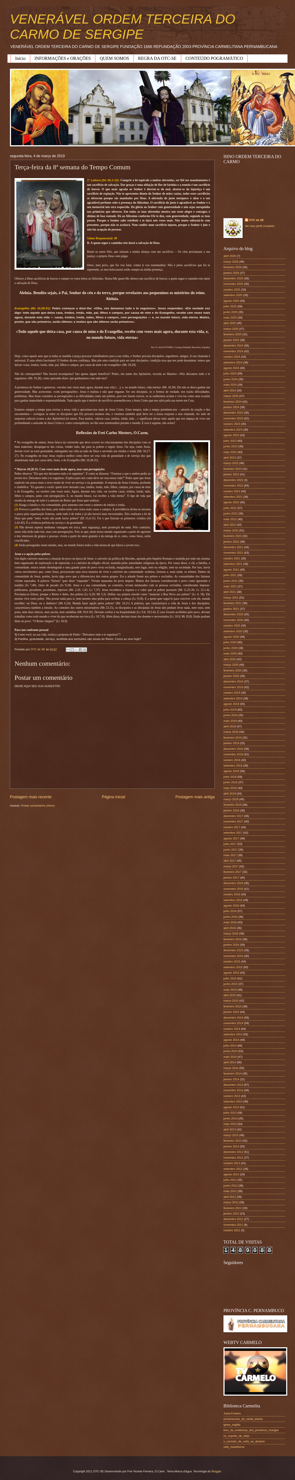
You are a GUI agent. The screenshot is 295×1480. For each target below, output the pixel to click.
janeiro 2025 (231, 340)
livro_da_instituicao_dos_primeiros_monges (250, 1430)
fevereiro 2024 (232, 401)
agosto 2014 (231, 1039)
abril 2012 (229, 1196)
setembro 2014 (232, 1034)
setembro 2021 (232, 564)
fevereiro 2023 (232, 468)
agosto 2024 (231, 368)
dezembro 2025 (233, 278)
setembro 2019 (232, 698)
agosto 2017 (231, 838)
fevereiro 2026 (232, 267)
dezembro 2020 (233, 614)
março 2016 (230, 933)
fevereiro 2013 (232, 1140)
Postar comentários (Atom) (38, 805)
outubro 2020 (231, 625)
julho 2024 (229, 373)
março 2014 (230, 1068)
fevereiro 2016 (232, 939)
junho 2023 (230, 446)
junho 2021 (230, 580)
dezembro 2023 (233, 412)
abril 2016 (229, 928)
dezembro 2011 (233, 1219)
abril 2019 (229, 726)
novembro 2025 (233, 284)
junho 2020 (230, 648)
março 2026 (230, 261)
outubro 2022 (231, 491)
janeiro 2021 (231, 608)
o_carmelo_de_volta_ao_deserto (244, 1441)
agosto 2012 (231, 1174)
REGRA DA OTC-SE (157, 58)
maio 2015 (230, 989)
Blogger (216, 1471)
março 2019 (230, 732)
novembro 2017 (233, 821)
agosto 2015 (231, 972)
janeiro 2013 (231, 1146)
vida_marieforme (234, 1447)
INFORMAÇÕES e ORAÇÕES (63, 58)
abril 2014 (229, 1062)
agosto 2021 (231, 569)
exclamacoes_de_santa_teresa (243, 1419)
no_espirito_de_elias (236, 1436)
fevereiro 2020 (232, 670)
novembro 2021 (233, 552)
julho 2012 (229, 1179)
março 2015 (230, 1000)
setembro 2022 (232, 496)
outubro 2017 (231, 827)
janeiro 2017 (231, 877)
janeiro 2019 (231, 743)
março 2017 (230, 866)
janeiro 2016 (231, 944)
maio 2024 (230, 384)
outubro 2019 (231, 692)
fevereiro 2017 (232, 872)
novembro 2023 (233, 418)
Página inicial (113, 797)
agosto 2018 (231, 771)
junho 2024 (230, 379)
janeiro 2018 (231, 810)
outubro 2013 (231, 1096)
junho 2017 (230, 849)
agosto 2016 (231, 905)
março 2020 (230, 664)
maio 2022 (230, 519)
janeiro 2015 (231, 1012)
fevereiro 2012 (232, 1208)
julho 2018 (229, 776)
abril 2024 (229, 390)
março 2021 (230, 597)
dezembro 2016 (233, 883)
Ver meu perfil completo (260, 226)
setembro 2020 (232, 631)
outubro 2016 (231, 894)
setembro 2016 (232, 900)
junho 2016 (230, 916)
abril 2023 (229, 457)
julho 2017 (229, 844)
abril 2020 (229, 659)
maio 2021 (230, 586)
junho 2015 (230, 984)
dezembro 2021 (233, 547)
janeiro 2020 (231, 676)
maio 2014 (230, 1056)
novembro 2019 (233, 687)
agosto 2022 (231, 502)
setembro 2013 (232, 1101)
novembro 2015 (233, 956)
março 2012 (230, 1202)
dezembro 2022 (233, 480)
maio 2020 (230, 653)
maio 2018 (230, 788)
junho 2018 (230, 782)
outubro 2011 (231, 1230)
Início (20, 58)
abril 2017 (229, 860)
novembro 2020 (233, 620)
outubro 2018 (231, 760)
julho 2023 (229, 440)
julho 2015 (229, 978)
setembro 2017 (232, 832)
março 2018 (230, 799)
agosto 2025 (231, 300)
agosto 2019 (231, 704)
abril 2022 (229, 524)
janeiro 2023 (231, 474)
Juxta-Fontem (232, 1413)
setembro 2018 (232, 765)
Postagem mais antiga (195, 797)
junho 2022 (230, 513)
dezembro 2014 (233, 1017)
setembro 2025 (232, 295)
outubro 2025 (231, 289)
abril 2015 (229, 995)
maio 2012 (230, 1191)
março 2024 (230, 396)
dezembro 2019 (233, 681)
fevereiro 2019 (232, 737)
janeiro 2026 (231, 273)
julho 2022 (229, 508)
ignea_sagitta (231, 1424)
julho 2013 (229, 1112)
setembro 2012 (232, 1168)
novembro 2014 (233, 1023)
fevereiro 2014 (232, 1073)
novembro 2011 (233, 1224)
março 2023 (230, 463)
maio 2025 (230, 317)
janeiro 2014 (231, 1079)
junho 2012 (230, 1185)
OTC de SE (256, 220)
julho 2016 (229, 911)
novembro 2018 (233, 754)
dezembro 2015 (233, 950)
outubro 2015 (231, 961)
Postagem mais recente (31, 797)
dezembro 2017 (233, 816)
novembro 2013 (233, 1090)
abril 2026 (229, 256)
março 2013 (230, 1135)
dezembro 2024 (233, 345)
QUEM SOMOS (114, 58)
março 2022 (230, 530)
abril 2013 (229, 1129)
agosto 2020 (231, 636)
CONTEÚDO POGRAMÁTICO (214, 58)
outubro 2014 (231, 1028)
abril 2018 (229, 793)
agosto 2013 (231, 1107)
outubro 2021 (231, 558)
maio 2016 (230, 922)
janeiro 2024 (231, 407)
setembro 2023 (232, 429)
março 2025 (230, 328)
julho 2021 (229, 575)
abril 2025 (229, 323)
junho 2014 (230, 1051)
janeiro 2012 (231, 1213)
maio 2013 (230, 1124)
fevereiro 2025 (232, 334)
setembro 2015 (232, 967)
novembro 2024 (233, 351)
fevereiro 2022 (232, 536)
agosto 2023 (231, 435)
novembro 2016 (233, 888)
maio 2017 (230, 855)
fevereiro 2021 (232, 603)
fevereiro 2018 (232, 804)
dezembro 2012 (233, 1152)
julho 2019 (229, 709)
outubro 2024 (231, 356)
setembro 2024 (232, 362)
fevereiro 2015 (232, 1006)
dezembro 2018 (233, 748)
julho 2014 (229, 1045)
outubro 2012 (231, 1163)
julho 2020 (229, 642)
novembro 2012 (233, 1157)
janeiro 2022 (231, 541)
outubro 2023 (231, 424)
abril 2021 (229, 591)
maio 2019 (230, 720)
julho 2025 (229, 306)
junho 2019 (230, 715)
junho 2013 (230, 1118)
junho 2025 (230, 312)
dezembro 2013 (233, 1084)
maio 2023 (230, 452)
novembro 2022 (233, 485)
